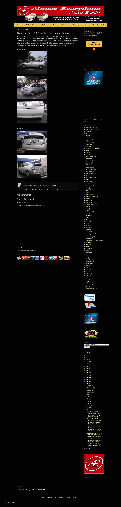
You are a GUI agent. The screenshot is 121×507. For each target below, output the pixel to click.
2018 (87, 366)
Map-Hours (86, 25)
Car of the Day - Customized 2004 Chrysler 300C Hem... (94, 430)
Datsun (87, 175)
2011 (87, 381)
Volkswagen (89, 284)
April (88, 403)
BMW (87, 146)
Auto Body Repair (25, 189)
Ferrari (87, 187)
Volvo (87, 286)
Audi (87, 141)
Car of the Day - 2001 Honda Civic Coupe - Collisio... (94, 441)
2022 (87, 359)
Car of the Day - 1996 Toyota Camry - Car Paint (94, 426)
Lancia (87, 213)
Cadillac (88, 158)
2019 (87, 364)
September (90, 392)
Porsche (88, 252)
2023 (87, 357)
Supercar (88, 275)
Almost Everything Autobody (92, 119)
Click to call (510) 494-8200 (31, 489)
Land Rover (88, 215)
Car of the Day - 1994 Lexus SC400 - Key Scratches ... (94, 412)
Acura (87, 135)
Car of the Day (45, 189)
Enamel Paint (89, 181)
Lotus (87, 221)
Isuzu (87, 206)
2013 (87, 377)
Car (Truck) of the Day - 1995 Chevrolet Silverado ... (94, 416)
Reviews (65, 25)
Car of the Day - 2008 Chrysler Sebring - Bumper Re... (94, 444)
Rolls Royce (89, 263)
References (88, 261)
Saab (87, 267)
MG (86, 223)
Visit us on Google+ (9, 502)
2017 (87, 368)
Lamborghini (89, 212)
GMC (87, 190)
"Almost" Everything (90, 127)
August (89, 394)
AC (86, 133)
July (88, 396)
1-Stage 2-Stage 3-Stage (92, 129)
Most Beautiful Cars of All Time (93, 240)
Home (19, 25)
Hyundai (88, 202)
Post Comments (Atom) (30, 250)
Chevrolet (88, 162)
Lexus (87, 217)
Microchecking (89, 237)
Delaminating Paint (90, 177)
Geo (87, 192)
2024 (87, 355)
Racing (87, 256)
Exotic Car (88, 185)
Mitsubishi (88, 238)
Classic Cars (89, 167)
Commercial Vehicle (91, 173)
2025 (87, 353)
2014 (87, 375)
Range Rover (89, 260)
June (88, 399)
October (89, 390)
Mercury (88, 235)
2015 (87, 372)
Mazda (87, 229)
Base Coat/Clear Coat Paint (92, 148)
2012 (87, 379)
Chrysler (88, 164)
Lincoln (87, 219)
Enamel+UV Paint (90, 183)
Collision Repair (31, 25)
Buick (87, 154)
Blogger (76, 497)
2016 (87, 370)
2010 (87, 383)
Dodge (87, 179)
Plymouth (88, 248)
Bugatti (87, 152)
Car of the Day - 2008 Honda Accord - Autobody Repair (94, 419)
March (89, 405)
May (88, 401)
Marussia (88, 225)
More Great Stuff (98, 25)
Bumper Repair (38, 189)
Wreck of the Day (90, 288)
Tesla (87, 277)
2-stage (87, 131)
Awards (87, 144)
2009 (87, 448)
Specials (75, 25)
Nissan (87, 242)
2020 (87, 361)
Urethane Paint (89, 283)
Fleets (54, 25)
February (89, 407)
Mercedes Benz (89, 233)
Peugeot (88, 246)
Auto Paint (43, 25)
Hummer (88, 200)
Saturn (87, 269)
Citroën (87, 165)
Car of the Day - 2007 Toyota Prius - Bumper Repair (94, 423)
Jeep (87, 210)
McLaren (88, 231)
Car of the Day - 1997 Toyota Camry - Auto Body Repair (94, 437)
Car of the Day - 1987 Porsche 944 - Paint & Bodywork (94, 433)
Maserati (88, 227)
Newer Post (20, 248)
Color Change (89, 171)
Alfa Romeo (89, 137)
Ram (87, 258)
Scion (87, 271)
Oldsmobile (88, 244)
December (90, 385)
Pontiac (87, 250)
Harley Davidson (90, 194)
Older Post (75, 248)
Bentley (87, 150)
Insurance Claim (90, 204)
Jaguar (87, 208)
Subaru (87, 273)
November (90, 388)
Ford (87, 189)
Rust (87, 265)
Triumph (88, 281)
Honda (87, 198)
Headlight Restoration (91, 196)
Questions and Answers (91, 254)
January (89, 410)
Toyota (58, 189)
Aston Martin (89, 139)
